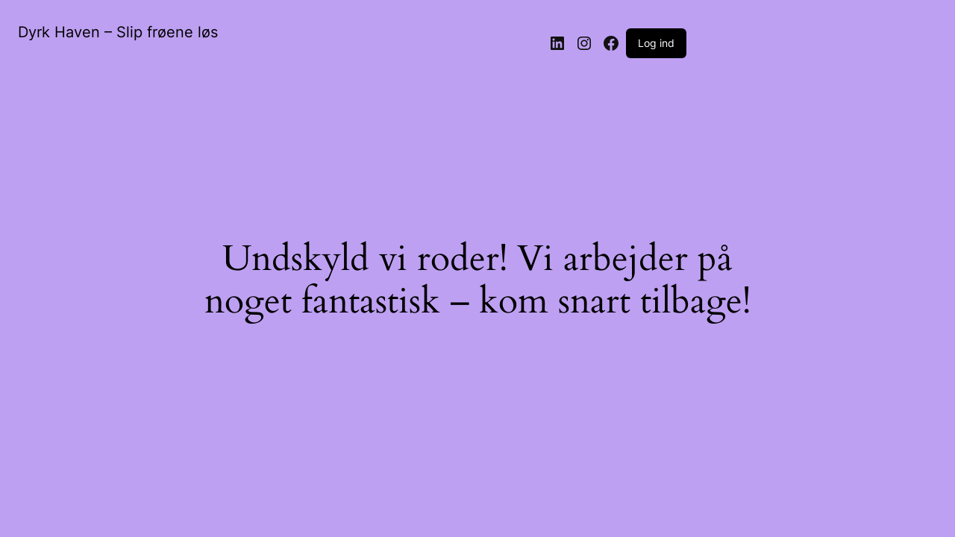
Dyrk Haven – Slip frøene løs (118, 32)
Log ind (656, 43)
